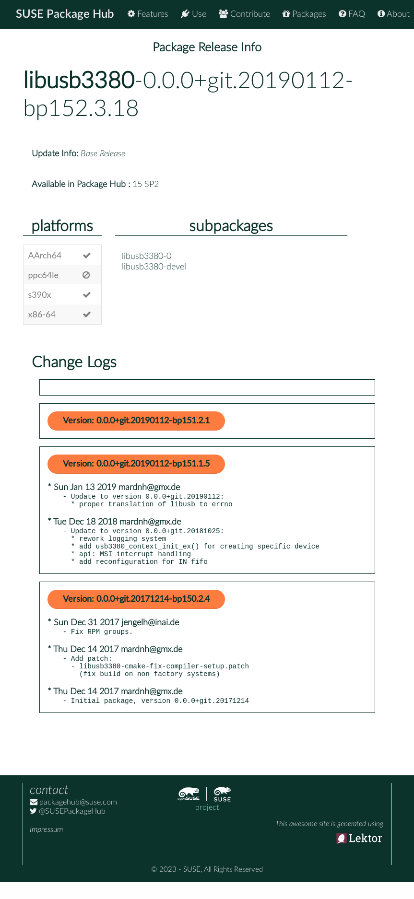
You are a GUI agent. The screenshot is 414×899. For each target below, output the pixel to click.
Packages (304, 14)
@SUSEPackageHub (68, 828)
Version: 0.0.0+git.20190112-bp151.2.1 (136, 421)
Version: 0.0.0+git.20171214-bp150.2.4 (136, 609)
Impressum (46, 847)
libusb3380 (78, 81)
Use (193, 14)
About (394, 14)
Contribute (244, 14)
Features (148, 14)
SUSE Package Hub (65, 14)
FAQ (352, 14)
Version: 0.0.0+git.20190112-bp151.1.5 (136, 464)
